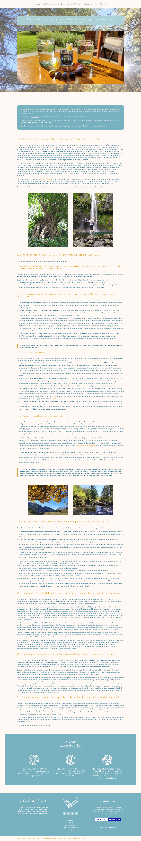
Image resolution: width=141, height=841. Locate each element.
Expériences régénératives (62, 4)
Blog (104, 4)
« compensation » (46, 179)
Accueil (29, 4)
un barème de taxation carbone (85, 445)
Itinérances (96, 4)
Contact (111, 4)
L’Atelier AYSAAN (78, 838)
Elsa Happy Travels (66, 22)
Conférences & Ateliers (43, 4)
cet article (55, 399)
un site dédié (35, 117)
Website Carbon (114, 819)
